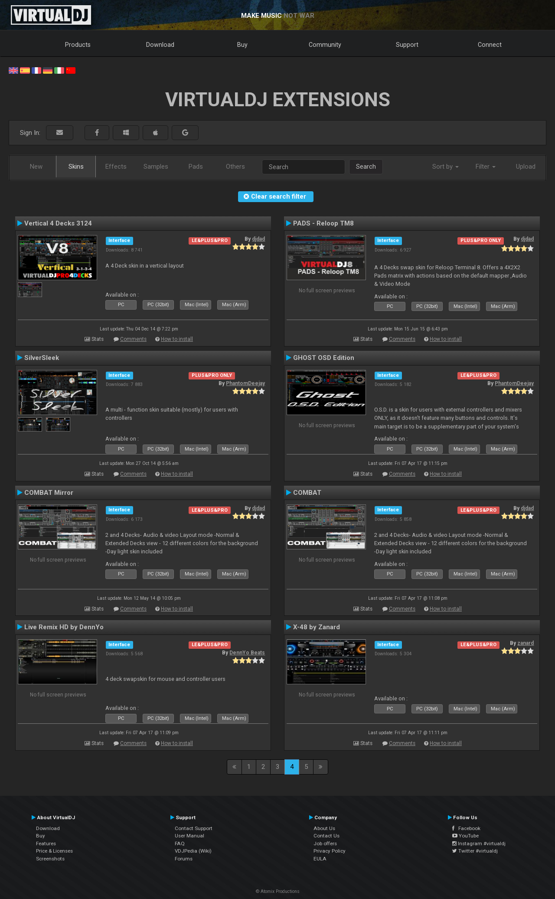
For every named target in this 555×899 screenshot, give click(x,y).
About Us (324, 828)
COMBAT (307, 493)
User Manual (189, 836)
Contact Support (193, 828)
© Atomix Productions (278, 891)
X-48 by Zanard (316, 627)
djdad (258, 239)
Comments (133, 339)
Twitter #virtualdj (475, 851)
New (36, 166)
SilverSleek (41, 358)
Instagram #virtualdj (479, 843)
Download (160, 44)
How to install (177, 339)
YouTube (465, 836)
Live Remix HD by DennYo (64, 627)
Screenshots (50, 859)
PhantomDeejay (245, 383)
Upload (525, 166)
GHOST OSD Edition (323, 358)
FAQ (180, 843)
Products (78, 44)
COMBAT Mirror (48, 493)
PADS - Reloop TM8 (323, 223)
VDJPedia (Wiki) (193, 851)
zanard (525, 643)
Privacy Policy (329, 851)
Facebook (466, 828)
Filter (486, 166)
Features (46, 843)
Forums (184, 859)
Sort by (445, 166)
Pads (196, 166)
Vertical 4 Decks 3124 (58, 223)
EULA (319, 859)
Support (407, 44)
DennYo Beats (247, 653)
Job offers (325, 843)
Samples (156, 166)
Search (366, 166)
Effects (116, 166)
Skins (76, 166)
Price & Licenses (54, 851)
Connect (490, 44)
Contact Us (326, 836)
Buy (242, 44)
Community (325, 44)
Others (235, 166)
